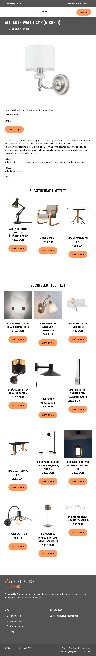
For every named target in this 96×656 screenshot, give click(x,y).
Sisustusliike (15, 615)
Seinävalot (43, 110)
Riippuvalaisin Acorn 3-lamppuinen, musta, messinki (48, 465)
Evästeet (86, 648)
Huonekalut (13, 28)
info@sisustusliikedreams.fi (79, 3)
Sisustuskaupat (17, 626)
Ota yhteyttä (74, 648)
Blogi (12, 631)
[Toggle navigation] (8, 11)
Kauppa (84, 12)
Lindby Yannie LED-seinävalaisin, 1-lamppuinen (48, 327)
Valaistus (21, 110)
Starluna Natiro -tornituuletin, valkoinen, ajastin (78, 393)
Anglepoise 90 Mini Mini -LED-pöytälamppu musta (18, 232)
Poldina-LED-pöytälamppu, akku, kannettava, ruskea (48, 538)
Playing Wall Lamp (18, 534)
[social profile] (23, 3)
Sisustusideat (16, 621)
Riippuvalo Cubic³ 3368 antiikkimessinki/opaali (78, 465)
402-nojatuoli (48, 238)
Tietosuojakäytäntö (69, 651)
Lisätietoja (14, 129)
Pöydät (25, 28)
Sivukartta (85, 651)
